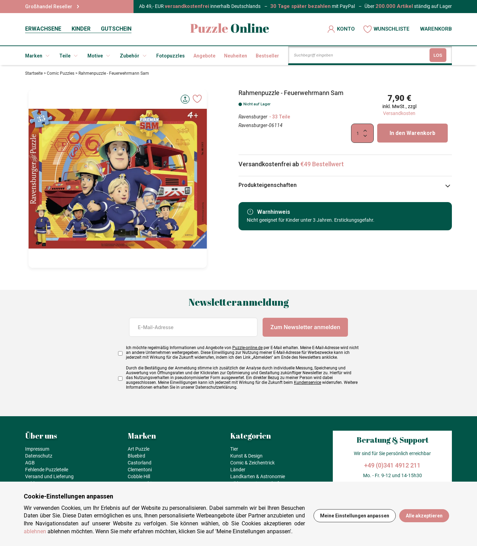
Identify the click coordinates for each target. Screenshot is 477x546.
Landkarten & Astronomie (257, 476)
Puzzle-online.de (247, 347)
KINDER (81, 28)
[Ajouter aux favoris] (197, 98)
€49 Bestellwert (322, 164)
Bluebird (136, 456)
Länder (237, 469)
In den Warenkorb (412, 133)
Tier (234, 449)
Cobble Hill (139, 476)
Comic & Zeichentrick (252, 462)
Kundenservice (307, 382)
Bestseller (267, 56)
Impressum (37, 449)
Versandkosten (399, 113)
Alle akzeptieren (424, 515)
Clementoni (140, 469)
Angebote (204, 56)
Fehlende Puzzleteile (46, 469)
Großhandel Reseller (52, 6)
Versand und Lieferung (49, 476)
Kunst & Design (246, 456)
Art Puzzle (138, 449)
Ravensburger (252, 116)
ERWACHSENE (43, 28)
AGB (30, 462)
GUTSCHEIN (116, 28)
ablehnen (35, 531)
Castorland (139, 462)
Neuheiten (235, 56)
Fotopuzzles (170, 56)
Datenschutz (38, 456)
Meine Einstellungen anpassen (354, 515)
